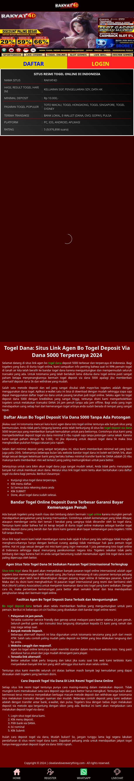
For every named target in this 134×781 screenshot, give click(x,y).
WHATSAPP (83, 774)
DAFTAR (33, 63)
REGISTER (50, 774)
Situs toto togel (11, 571)
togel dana (54, 363)
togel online (94, 514)
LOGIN (100, 63)
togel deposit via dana (118, 428)
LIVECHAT (117, 774)
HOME (17, 774)
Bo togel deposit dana (17, 606)
